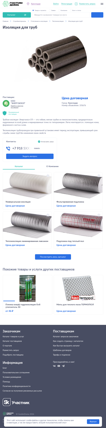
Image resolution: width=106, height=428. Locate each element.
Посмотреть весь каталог (53, 257)
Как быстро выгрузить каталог (66, 346)
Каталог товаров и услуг (13, 337)
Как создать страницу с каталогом (68, 341)
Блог (5, 368)
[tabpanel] (53, 216)
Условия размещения (12, 377)
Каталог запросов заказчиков (65, 337)
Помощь (6, 382)
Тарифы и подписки (61, 355)
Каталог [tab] (19, 166)
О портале (7, 346)
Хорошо (93, 422)
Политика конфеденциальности (16, 386)
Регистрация (66, 4)
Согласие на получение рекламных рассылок (22, 391)
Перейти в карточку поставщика (17, 106)
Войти (56, 4)
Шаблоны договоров (62, 350)
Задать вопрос (29, 156)
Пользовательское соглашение (16, 373)
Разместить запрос (87, 4)
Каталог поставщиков (12, 341)
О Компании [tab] (52, 166)
